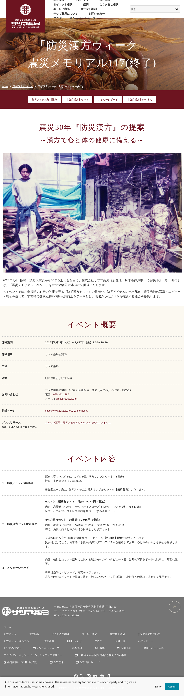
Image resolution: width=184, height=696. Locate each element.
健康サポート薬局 (113, 648)
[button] (5, 691)
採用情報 (87, 648)
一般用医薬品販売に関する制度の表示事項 (103, 655)
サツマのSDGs (158, 641)
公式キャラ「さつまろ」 (17, 641)
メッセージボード (109, 99)
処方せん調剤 (82, 11)
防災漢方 (56, 2)
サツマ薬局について (109, 11)
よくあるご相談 (97, 6)
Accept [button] (172, 686)
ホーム (6, 627)
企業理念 (56, 662)
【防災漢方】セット (77, 99)
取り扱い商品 (59, 11)
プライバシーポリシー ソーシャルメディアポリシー (33, 655)
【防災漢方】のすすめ (142, 99)
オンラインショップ (100, 16)
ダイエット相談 (61, 6)
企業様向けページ (85, 662)
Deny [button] (158, 686)
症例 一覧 (108, 641)
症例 (79, 6)
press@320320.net (67, 398)
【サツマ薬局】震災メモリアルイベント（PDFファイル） (80, 422)
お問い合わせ (59, 16)
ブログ (77, 16)
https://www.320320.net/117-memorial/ (68, 410)
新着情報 (44, 648)
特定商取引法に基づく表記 (21, 662)
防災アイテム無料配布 (42, 99)
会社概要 (64, 648)
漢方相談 (93, 2)
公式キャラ (75, 2)
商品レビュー (131, 641)
